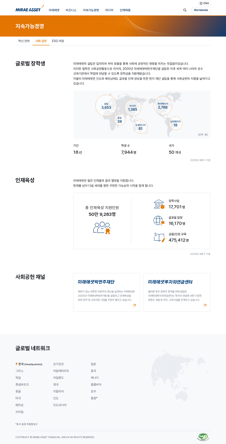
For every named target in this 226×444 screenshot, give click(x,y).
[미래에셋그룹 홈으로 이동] (29, 9)
